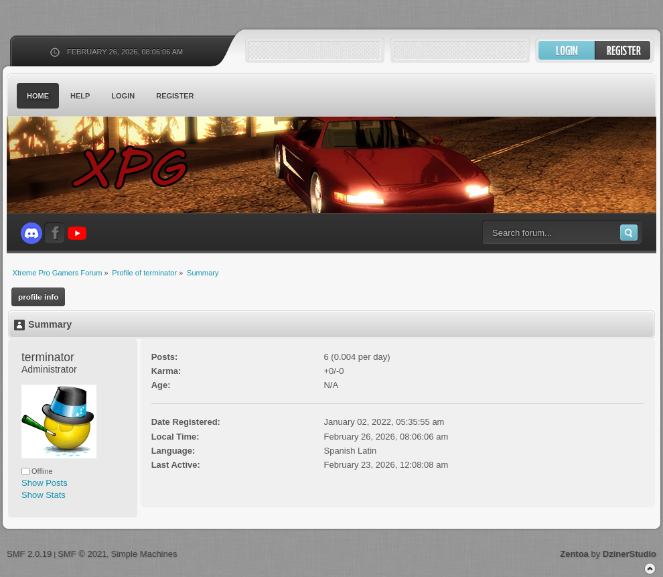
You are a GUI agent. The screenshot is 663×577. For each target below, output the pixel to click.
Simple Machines (143, 554)
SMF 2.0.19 (29, 554)
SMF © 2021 (82, 554)
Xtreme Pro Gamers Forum (137, 167)
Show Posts (44, 483)
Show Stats (43, 495)
